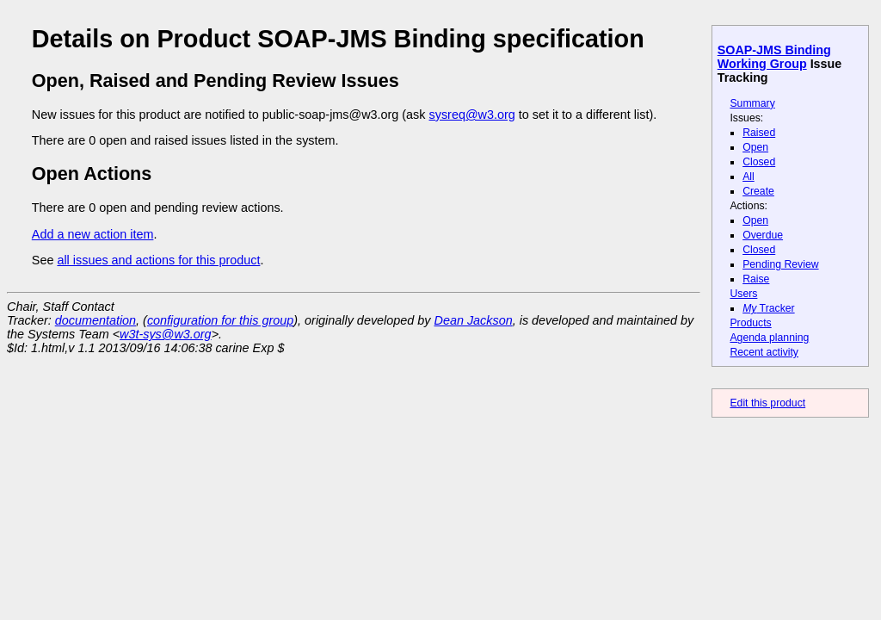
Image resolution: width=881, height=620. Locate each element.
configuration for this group (220, 320)
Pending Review (780, 264)
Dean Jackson (473, 320)
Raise (755, 279)
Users (743, 294)
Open (755, 147)
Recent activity (764, 352)
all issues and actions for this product (158, 260)
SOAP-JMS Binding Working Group (774, 57)
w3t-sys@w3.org (166, 334)
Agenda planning (769, 338)
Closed (758, 162)
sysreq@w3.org (472, 114)
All (748, 176)
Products (750, 323)
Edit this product (767, 403)
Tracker (768, 308)
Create (758, 191)
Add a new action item (93, 234)
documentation (95, 320)
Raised (758, 133)
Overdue (762, 235)
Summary (752, 103)
